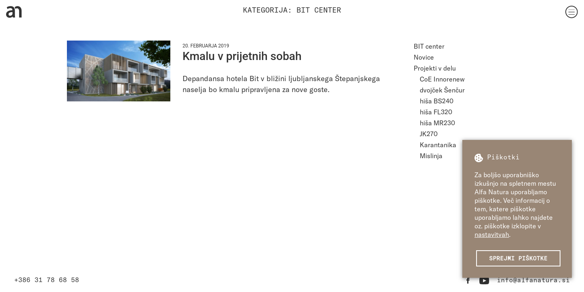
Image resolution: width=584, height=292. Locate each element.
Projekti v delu (435, 68)
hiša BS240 (436, 101)
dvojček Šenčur (442, 90)
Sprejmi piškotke (518, 258)
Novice (424, 57)
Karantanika (438, 144)
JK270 (429, 133)
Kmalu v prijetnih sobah (242, 56)
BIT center (429, 46)
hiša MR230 (437, 123)
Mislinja (431, 155)
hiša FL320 (436, 112)
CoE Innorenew (442, 79)
